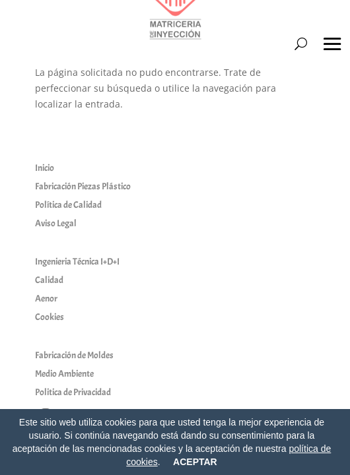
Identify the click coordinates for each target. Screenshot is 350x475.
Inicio (44, 168)
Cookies (49, 317)
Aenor (46, 298)
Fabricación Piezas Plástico (83, 186)
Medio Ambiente (64, 373)
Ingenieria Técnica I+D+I (77, 261)
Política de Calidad (68, 204)
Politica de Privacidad (73, 392)
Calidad (49, 280)
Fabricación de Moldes (74, 355)
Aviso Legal (56, 223)
